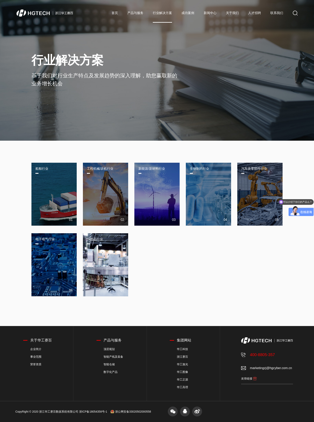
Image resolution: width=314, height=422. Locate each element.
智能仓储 (109, 364)
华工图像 (182, 372)
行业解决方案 (162, 13)
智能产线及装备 (113, 356)
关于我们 (232, 13)
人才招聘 (254, 13)
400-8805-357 (262, 354)
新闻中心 (210, 13)
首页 (115, 13)
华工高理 (182, 387)
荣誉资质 (35, 364)
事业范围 (35, 356)
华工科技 (182, 349)
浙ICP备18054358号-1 (93, 411)
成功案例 (187, 13)
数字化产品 (111, 372)
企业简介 (35, 349)
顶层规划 (109, 349)
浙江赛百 (182, 356)
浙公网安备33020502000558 (133, 411)
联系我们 (276, 13)
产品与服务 (135, 13)
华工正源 (182, 379)
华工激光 (182, 364)
